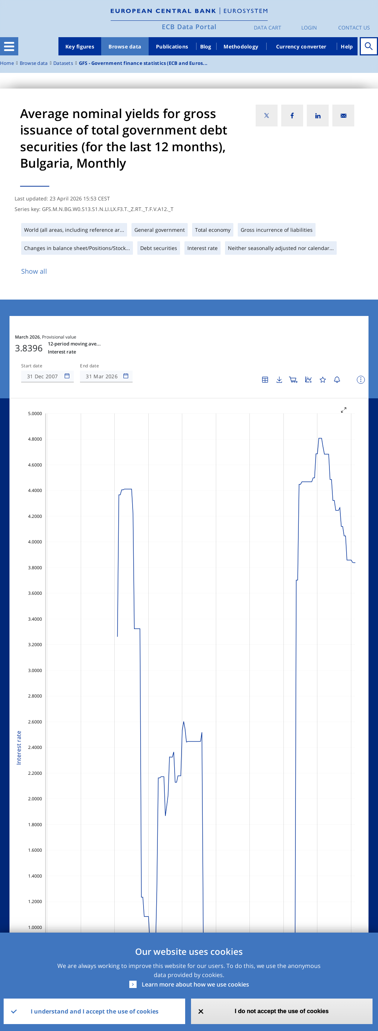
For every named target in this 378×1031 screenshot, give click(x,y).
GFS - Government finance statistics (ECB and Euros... (143, 63)
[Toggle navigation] (9, 46)
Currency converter (301, 46)
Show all (34, 271)
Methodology (241, 46)
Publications (172, 46)
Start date (31, 366)
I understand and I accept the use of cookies (95, 1011)
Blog (205, 46)
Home (7, 63)
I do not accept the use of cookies (282, 1011)
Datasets (63, 63)
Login (309, 27)
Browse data (124, 46)
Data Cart (267, 27)
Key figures (79, 46)
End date (89, 366)
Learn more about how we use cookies (195, 984)
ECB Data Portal (189, 26)
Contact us (354, 27)
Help (347, 46)
